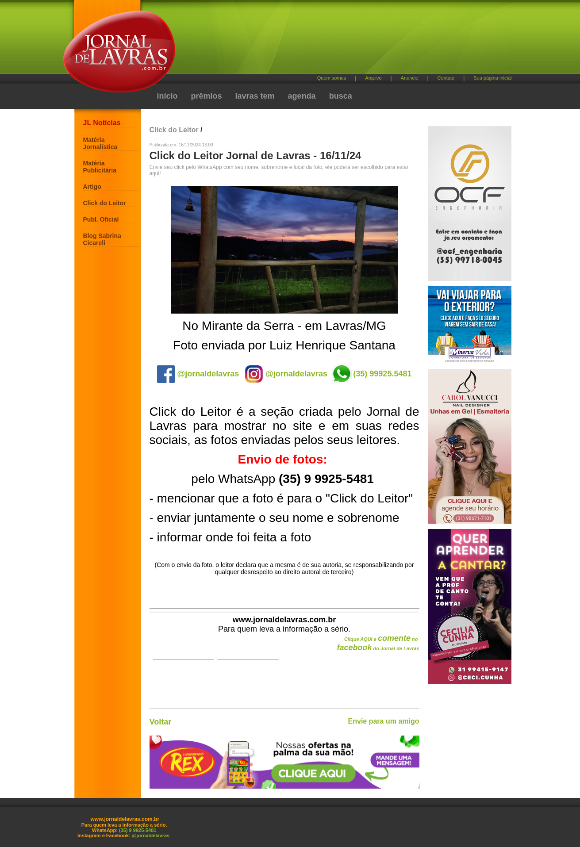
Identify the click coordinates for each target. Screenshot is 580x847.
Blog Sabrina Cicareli (102, 239)
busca (340, 96)
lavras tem (255, 96)
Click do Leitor (104, 203)
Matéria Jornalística (100, 143)
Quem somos (331, 77)
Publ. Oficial (101, 219)
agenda (302, 96)
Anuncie (410, 77)
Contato (446, 77)
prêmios (206, 96)
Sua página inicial (492, 77)
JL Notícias (102, 122)
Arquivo (373, 77)
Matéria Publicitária (99, 167)
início (167, 96)
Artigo (92, 186)
